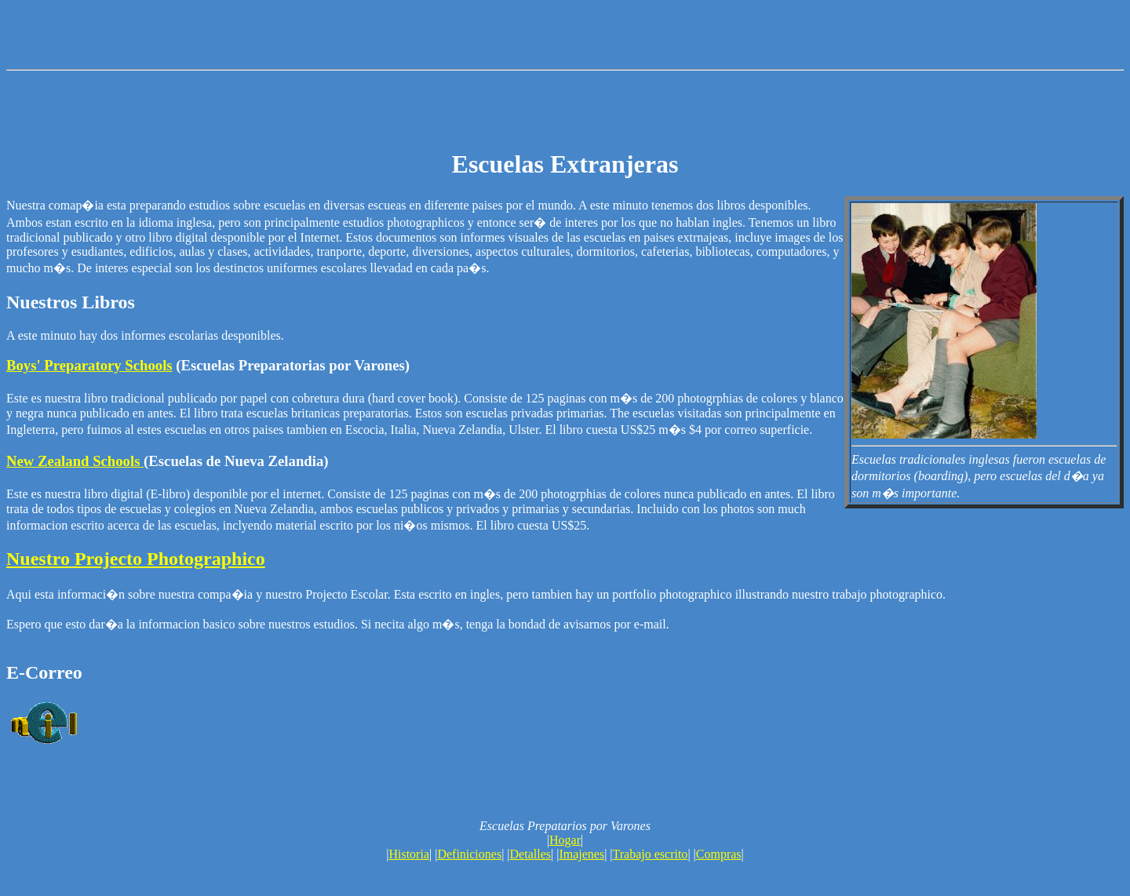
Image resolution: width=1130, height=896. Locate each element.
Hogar (565, 840)
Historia (408, 854)
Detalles (530, 854)
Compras (719, 854)
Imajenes (581, 854)
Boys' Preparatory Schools (89, 365)
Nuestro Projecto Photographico (135, 558)
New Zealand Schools (75, 461)
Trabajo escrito (650, 854)
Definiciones (469, 854)
